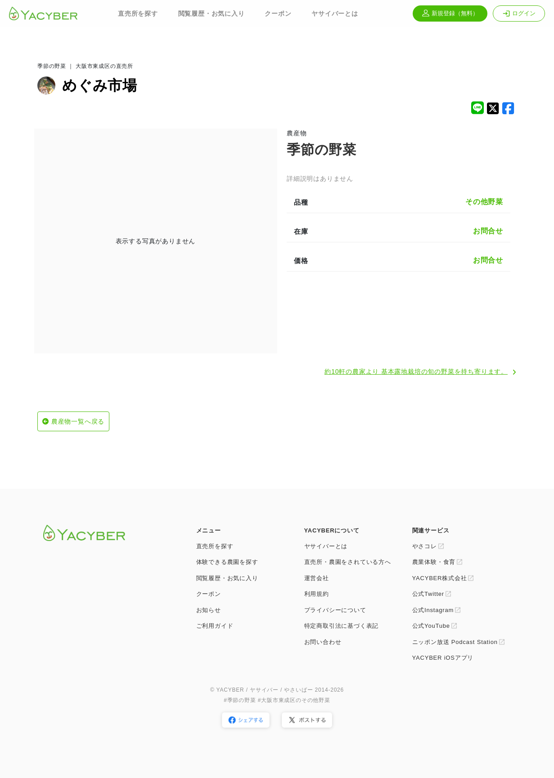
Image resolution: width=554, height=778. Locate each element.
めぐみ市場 (99, 85)
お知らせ (208, 610)
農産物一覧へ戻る (77, 421)
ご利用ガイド (215, 625)
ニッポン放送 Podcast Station (455, 642)
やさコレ (424, 546)
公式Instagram (433, 610)
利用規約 (316, 593)
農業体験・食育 (434, 562)
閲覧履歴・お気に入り (211, 13)
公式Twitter (428, 593)
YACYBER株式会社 (439, 578)
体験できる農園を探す (227, 562)
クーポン (278, 13)
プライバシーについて (335, 610)
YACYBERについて (332, 530)
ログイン (519, 13)
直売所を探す (138, 13)
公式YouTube (431, 625)
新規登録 (450, 13)
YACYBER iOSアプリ (443, 657)
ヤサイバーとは (334, 13)
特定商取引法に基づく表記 (341, 625)
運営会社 (316, 578)
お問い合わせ (323, 642)
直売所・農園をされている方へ (347, 562)
